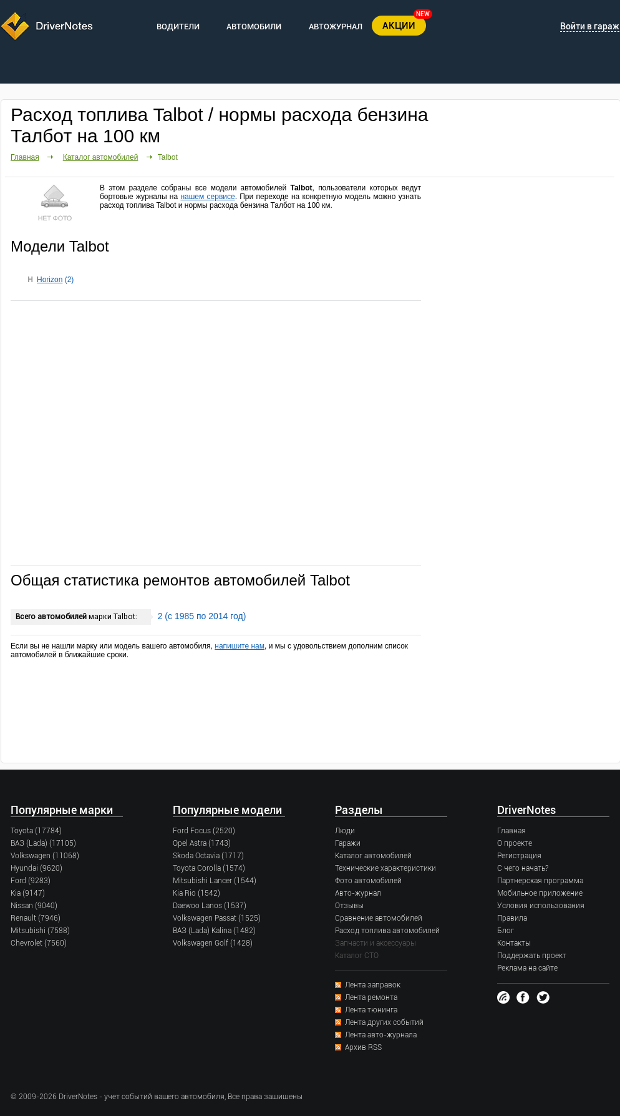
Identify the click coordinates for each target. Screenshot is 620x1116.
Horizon (49, 279)
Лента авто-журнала (381, 1034)
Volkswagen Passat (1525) (217, 918)
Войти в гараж (589, 26)
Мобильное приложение (540, 893)
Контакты (514, 943)
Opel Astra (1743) (202, 843)
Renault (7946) (36, 918)
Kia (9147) (28, 893)
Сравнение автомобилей (378, 918)
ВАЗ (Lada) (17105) (43, 843)
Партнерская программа (540, 880)
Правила (512, 918)
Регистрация (519, 855)
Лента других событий (384, 1022)
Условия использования (540, 905)
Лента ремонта (371, 997)
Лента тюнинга (371, 1010)
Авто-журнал (358, 893)
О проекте (514, 843)
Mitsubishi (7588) (40, 930)
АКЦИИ (398, 25)
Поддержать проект (531, 955)
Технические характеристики (385, 868)
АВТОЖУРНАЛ (335, 26)
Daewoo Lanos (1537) (209, 905)
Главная (25, 157)
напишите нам (239, 646)
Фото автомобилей (368, 880)
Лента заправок (372, 985)
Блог (505, 930)
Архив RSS (363, 1047)
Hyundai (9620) (36, 868)
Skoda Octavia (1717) (208, 855)
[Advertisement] (216, 432)
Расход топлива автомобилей (387, 930)
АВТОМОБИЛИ (253, 26)
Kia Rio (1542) (196, 893)
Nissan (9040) (34, 905)
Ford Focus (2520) (204, 830)
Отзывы (349, 905)
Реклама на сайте (527, 968)
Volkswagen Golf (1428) (213, 943)
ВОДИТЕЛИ (178, 26)
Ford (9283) (31, 880)
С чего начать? (522, 868)
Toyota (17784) (36, 830)
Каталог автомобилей (100, 157)
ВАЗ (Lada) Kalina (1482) (214, 930)
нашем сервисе (207, 196)
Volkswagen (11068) (45, 855)
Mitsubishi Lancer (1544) (214, 880)
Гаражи (348, 843)
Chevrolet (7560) (39, 943)
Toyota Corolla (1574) (209, 868)
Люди (345, 830)
